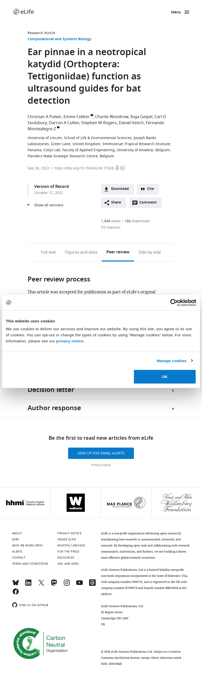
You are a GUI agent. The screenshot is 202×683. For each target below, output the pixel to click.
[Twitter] (41, 585)
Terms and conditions (30, 564)
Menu (176, 12)
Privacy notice (101, 465)
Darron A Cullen (64, 123)
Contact (19, 558)
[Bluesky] (15, 585)
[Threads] (92, 585)
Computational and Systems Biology (59, 39)
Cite (150, 189)
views (110, 221)
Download (120, 189)
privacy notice (70, 341)
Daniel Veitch (131, 123)
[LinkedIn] (28, 585)
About (17, 533)
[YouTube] (79, 585)
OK (165, 376)
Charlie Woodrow (112, 117)
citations (110, 227)
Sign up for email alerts (101, 453)
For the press (68, 551)
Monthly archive (71, 545)
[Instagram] (66, 585)
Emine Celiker (77, 117)
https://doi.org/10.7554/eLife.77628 (84, 168)
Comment (149, 204)
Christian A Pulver (45, 117)
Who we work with (27, 545)
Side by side (149, 252)
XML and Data (67, 564)
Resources (65, 558)
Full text (48, 252)
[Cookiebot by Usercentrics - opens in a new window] (174, 302)
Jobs (15, 539)
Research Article (41, 33)
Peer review (117, 252)
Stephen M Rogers (99, 123)
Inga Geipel (141, 117)
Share (116, 203)
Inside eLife (66, 539)
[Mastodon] (53, 585)
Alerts (17, 551)
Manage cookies (171, 360)
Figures (81, 252)
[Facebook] (15, 594)
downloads (137, 221)
